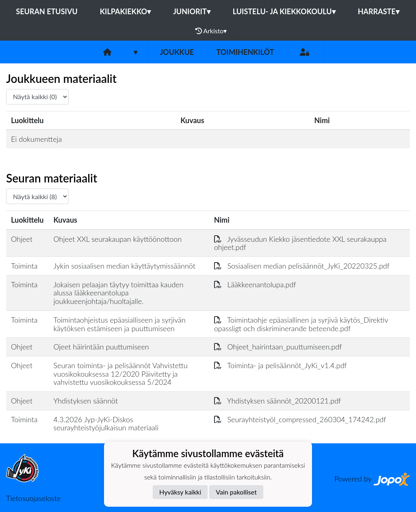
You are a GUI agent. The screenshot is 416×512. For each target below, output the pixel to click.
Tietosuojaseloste (33, 498)
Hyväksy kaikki (180, 492)
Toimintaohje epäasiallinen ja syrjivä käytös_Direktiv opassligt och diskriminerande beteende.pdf (301, 324)
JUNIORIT (191, 11)
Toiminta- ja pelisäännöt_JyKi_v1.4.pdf (280, 365)
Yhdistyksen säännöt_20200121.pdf (277, 400)
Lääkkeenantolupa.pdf (255, 284)
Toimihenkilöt (245, 52)
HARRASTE (378, 11)
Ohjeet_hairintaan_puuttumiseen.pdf (278, 346)
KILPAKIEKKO (125, 11)
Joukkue (177, 52)
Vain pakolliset (236, 492)
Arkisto (211, 31)
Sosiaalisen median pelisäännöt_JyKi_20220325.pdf (302, 265)
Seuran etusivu (47, 11)
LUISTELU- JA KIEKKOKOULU (284, 11)
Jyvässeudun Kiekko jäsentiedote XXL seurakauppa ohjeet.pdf (300, 243)
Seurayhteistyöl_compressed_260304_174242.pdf (300, 419)
